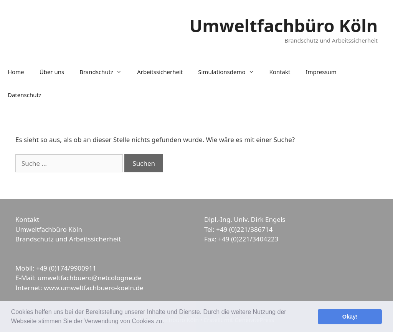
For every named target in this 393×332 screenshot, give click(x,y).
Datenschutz (24, 95)
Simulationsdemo (229, 71)
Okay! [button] (350, 317)
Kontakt (280, 72)
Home (16, 72)
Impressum (320, 72)
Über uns (52, 72)
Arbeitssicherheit (160, 72)
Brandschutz (104, 71)
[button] (166, 322)
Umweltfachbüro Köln (284, 25)
